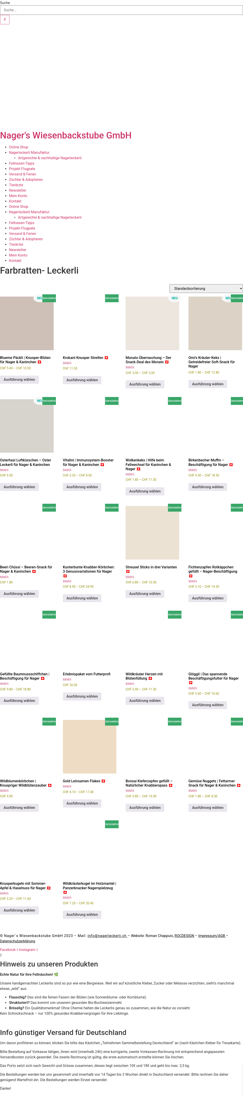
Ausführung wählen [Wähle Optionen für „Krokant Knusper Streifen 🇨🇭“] (82, 380)
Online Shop (18, 147)
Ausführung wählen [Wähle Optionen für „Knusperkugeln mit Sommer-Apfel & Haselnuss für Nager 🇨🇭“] (19, 910)
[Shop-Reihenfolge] (206, 288)
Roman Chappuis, (170, 936)
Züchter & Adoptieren (26, 179)
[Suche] (4, 19)
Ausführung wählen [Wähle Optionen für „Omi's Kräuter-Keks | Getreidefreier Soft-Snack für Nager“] (208, 384)
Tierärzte (16, 185)
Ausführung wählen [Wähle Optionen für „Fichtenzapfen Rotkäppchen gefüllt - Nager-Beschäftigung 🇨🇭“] (208, 598)
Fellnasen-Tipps (21, 163)
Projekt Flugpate (22, 169)
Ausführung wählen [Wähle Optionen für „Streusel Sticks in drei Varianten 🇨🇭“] (145, 594)
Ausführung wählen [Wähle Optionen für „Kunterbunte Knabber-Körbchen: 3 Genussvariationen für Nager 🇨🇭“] (82, 598)
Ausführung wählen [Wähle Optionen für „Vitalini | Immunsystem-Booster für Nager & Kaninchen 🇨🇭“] (82, 487)
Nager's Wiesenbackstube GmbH (66, 135)
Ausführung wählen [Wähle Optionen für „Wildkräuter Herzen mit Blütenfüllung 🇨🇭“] (145, 701)
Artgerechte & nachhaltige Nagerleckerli (50, 158)
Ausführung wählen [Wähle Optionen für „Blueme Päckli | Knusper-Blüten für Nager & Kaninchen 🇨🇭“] (19, 379)
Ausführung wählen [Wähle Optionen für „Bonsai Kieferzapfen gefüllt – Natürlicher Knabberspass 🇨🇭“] (145, 807)
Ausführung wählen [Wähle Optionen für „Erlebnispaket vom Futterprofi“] (82, 696)
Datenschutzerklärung (17, 941)
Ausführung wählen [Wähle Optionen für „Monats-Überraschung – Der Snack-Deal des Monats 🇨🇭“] (145, 384)
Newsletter (17, 190)
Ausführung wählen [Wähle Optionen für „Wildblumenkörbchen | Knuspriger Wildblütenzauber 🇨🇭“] (19, 807)
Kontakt (15, 201)
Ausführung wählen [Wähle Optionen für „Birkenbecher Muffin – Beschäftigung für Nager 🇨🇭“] (208, 487)
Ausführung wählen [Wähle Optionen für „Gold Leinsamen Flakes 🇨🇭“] (82, 803)
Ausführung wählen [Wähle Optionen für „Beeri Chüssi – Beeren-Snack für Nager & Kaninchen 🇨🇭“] (19, 594)
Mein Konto (18, 196)
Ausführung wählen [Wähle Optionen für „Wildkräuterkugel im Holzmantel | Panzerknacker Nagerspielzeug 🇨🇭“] (82, 914)
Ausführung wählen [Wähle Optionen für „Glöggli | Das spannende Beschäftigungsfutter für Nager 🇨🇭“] (208, 705)
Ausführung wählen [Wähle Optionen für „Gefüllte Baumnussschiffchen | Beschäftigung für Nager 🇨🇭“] (19, 701)
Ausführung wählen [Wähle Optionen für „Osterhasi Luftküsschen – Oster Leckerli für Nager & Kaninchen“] (19, 487)
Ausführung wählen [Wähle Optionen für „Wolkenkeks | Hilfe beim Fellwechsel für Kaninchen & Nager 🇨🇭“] (145, 491)
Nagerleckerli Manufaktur (29, 152)
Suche (5, 3)
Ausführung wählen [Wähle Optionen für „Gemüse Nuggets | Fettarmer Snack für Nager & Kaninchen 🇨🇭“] (208, 807)
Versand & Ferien (22, 174)
